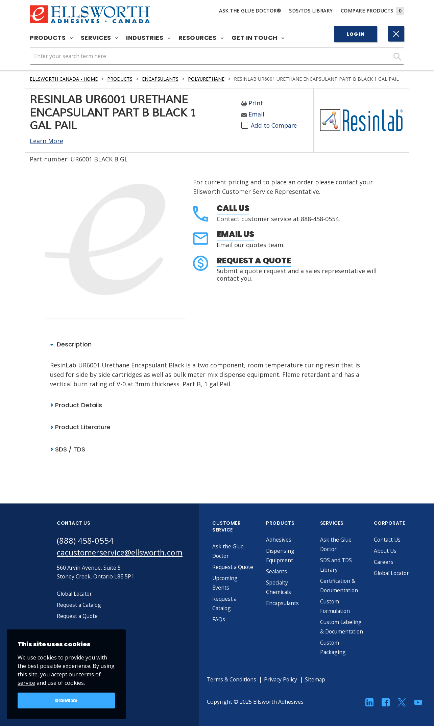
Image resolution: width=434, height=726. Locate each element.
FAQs (223, 619)
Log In (356, 34)
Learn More (46, 141)
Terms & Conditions (236, 689)
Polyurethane (208, 79)
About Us (390, 551)
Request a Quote (254, 260)
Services (99, 38)
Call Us (233, 208)
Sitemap (321, 689)
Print (252, 103)
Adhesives (283, 540)
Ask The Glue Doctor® (250, 10)
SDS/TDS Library (311, 10)
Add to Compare (274, 126)
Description (71, 344)
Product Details (76, 405)
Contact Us (392, 540)
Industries (148, 38)
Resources (200, 38)
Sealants (281, 571)
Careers (388, 562)
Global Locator (396, 573)
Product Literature (80, 427)
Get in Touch (258, 38)
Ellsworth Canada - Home (64, 79)
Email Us (235, 234)
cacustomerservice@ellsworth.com (122, 553)
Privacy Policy (286, 689)
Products (51, 38)
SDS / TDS (67, 449)
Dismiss (66, 700)
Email (252, 114)
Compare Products (373, 10)
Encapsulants (161, 79)
